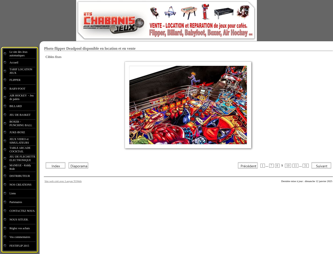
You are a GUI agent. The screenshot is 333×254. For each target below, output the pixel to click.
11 (295, 165)
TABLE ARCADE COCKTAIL (19, 149)
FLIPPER (15, 80)
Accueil (13, 62)
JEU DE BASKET (19, 115)
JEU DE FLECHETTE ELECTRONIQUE (22, 158)
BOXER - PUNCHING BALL (20, 123)
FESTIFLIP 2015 (19, 245)
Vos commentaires (19, 237)
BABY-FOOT (17, 88)
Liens (12, 193)
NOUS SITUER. (19, 219)
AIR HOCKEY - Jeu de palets (21, 97)
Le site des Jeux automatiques (18, 53)
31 (305, 165)
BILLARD (15, 106)
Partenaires (16, 202)
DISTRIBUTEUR (19, 176)
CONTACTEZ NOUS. (22, 210)
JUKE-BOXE (17, 132)
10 (288, 165)
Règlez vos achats (19, 228)
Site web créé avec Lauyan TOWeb (63, 181)
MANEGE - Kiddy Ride (20, 167)
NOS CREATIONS (20, 184)
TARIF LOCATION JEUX (20, 71)
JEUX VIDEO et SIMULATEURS (19, 140)
